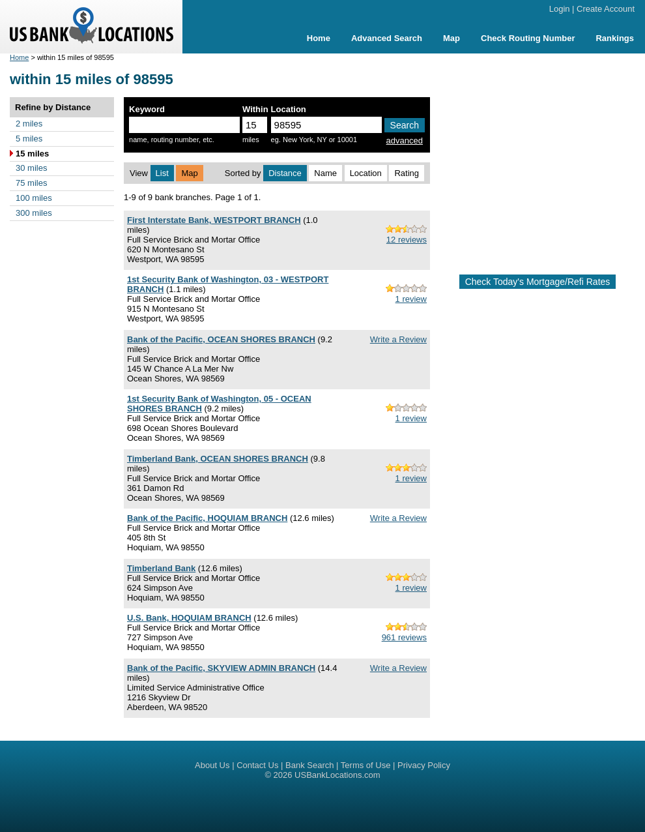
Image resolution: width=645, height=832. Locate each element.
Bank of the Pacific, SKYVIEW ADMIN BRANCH (221, 668)
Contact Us (257, 765)
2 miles (29, 123)
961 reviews (404, 637)
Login (559, 9)
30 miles (31, 168)
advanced (404, 140)
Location (366, 173)
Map (451, 38)
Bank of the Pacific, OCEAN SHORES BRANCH (221, 339)
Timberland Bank (161, 568)
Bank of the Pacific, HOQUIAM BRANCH (207, 518)
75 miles (31, 183)
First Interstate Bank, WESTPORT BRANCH (214, 220)
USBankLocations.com (337, 775)
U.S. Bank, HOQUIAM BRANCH (189, 618)
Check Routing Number (528, 38)
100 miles (34, 198)
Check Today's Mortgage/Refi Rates (537, 281)
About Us (212, 765)
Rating (406, 173)
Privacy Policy (423, 765)
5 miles (29, 138)
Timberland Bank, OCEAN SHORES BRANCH (217, 459)
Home (318, 38)
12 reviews (406, 240)
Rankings (614, 38)
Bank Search (309, 765)
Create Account (606, 9)
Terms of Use (366, 765)
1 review (411, 299)
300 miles (34, 213)
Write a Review (398, 339)
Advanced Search (386, 38)
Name (325, 173)
